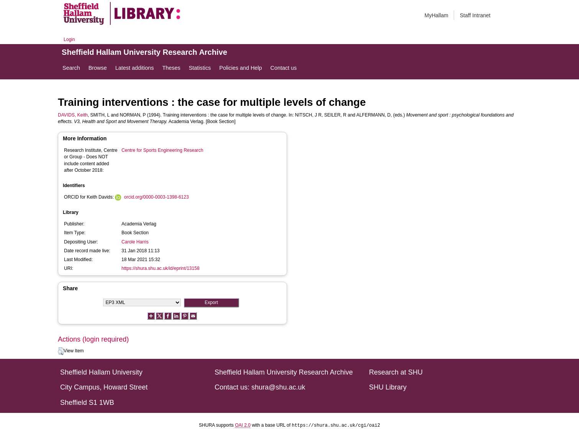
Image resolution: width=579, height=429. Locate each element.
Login (69, 39)
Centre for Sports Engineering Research (162, 150)
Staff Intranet (475, 15)
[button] (61, 351)
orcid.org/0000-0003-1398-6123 (156, 197)
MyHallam (436, 15)
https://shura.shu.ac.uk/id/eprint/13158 (160, 268)
